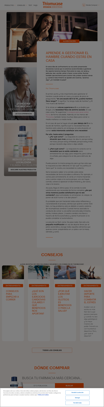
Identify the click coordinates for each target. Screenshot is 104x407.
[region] (52, 397)
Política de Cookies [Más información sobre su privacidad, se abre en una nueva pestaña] (43, 395)
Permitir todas (77, 403)
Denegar (77, 397)
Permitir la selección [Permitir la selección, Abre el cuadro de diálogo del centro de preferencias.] (78, 392)
